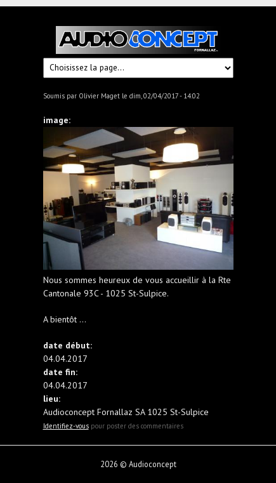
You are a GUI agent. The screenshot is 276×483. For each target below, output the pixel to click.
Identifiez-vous (66, 425)
